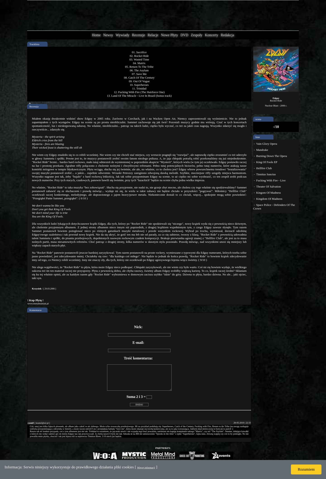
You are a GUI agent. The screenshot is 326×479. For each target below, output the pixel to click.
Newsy (108, 35)
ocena (258, 119)
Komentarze (35, 310)
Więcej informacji (146, 467)
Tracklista (34, 44)
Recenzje (138, 35)
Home (96, 35)
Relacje (153, 35)
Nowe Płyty (169, 35)
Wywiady (122, 35)
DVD (184, 35)
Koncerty (211, 35)
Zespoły (196, 35)
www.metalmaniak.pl (38, 303)
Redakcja (227, 35)
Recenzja (33, 106)
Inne (257, 137)
